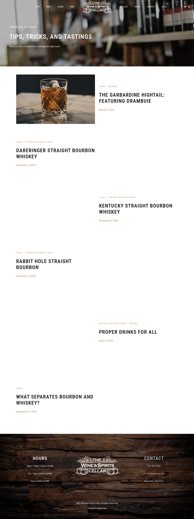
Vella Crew (101, 508)
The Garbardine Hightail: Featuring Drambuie (132, 98)
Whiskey (113, 86)
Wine (72, 7)
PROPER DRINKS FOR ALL (128, 333)
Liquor (60, 7)
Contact (151, 7)
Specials (124, 7)
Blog (164, 7)
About (137, 7)
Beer (48, 7)
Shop (37, 7)
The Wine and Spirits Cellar (39, 143)
